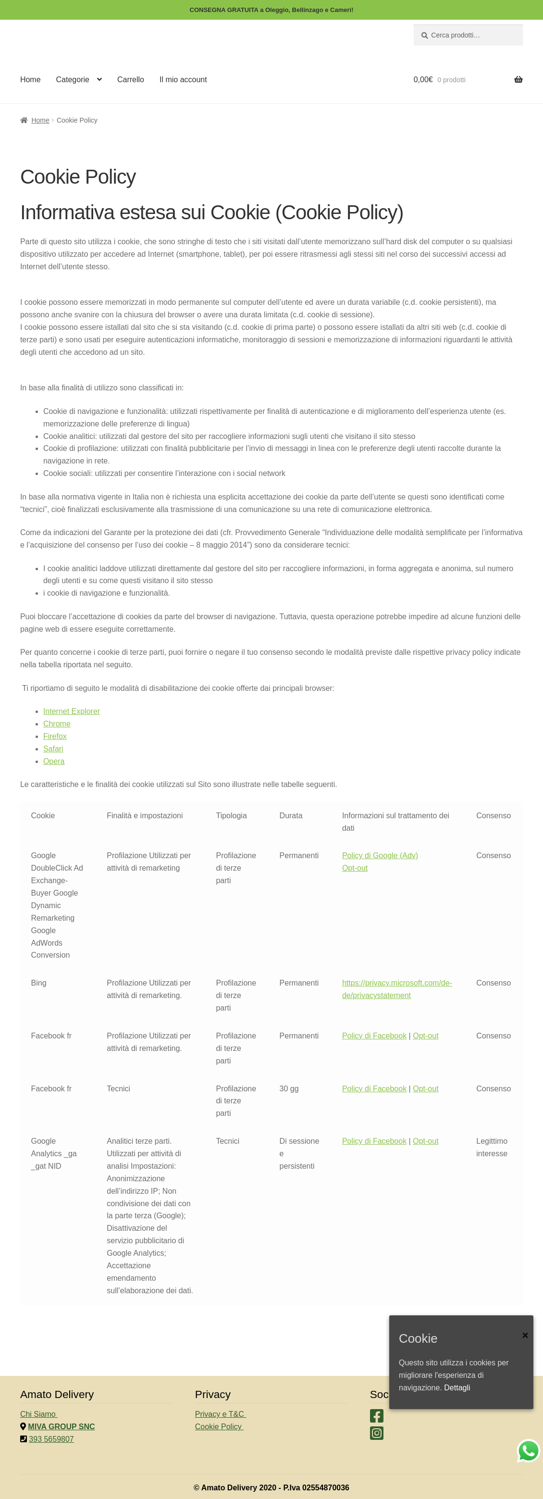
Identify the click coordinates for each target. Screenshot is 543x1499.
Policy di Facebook (374, 1036)
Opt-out (355, 868)
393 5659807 (51, 1439)
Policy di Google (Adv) (380, 855)
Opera (53, 761)
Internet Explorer (71, 711)
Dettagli (457, 1388)
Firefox (55, 736)
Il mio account (183, 79)
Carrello (130, 79)
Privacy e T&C (220, 1414)
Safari (53, 749)
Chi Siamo (39, 1414)
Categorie (72, 79)
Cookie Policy (219, 1427)
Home (30, 79)
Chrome (57, 724)
